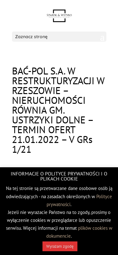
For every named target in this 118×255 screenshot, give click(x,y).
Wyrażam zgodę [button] (60, 246)
